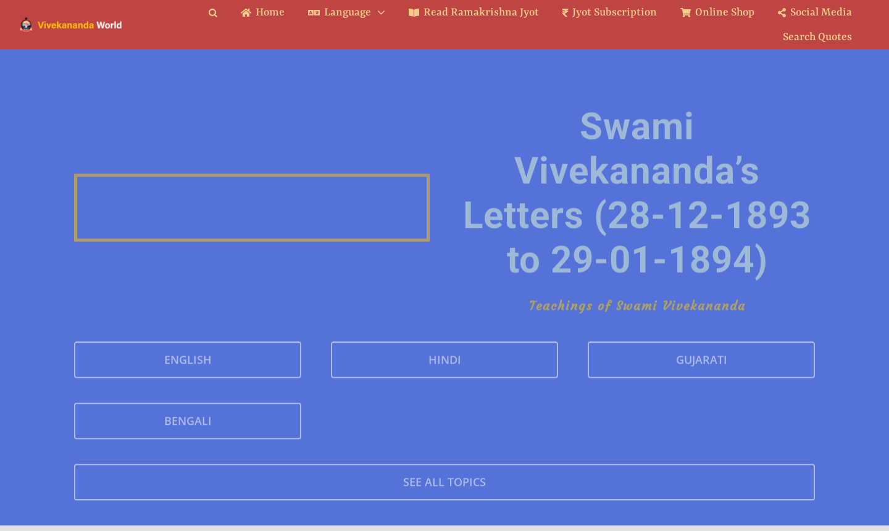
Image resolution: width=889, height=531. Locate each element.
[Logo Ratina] (71, 21)
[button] (222, 12)
